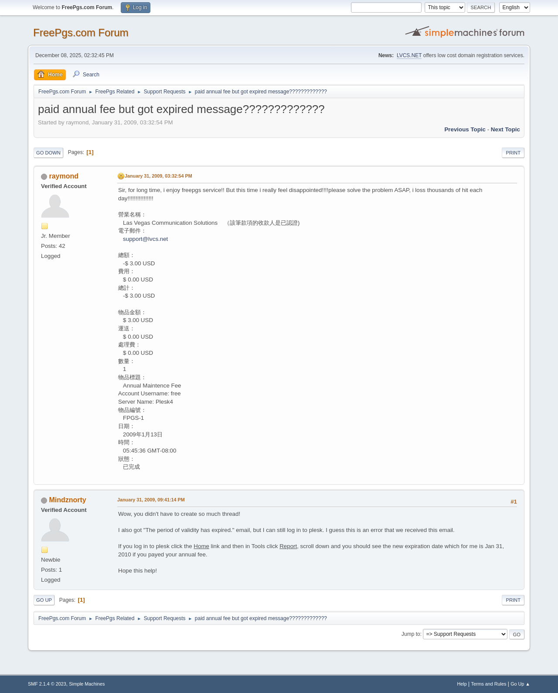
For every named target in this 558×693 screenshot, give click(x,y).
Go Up (44, 600)
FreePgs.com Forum (81, 32)
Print (513, 152)
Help (462, 683)
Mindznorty (67, 500)
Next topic (505, 129)
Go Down (48, 152)
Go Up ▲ (520, 683)
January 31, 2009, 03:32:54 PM (158, 175)
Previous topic (465, 129)
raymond (63, 176)
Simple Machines (87, 683)
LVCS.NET (409, 55)
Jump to (410, 634)
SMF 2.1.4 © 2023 (47, 683)
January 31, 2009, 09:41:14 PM (151, 499)
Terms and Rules (489, 683)
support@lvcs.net (145, 239)
